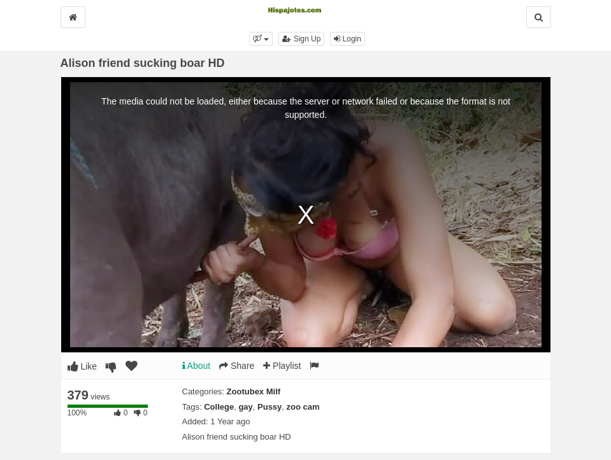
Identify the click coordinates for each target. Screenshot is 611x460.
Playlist (282, 366)
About (196, 366)
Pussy (269, 407)
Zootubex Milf (254, 391)
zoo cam (303, 407)
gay (245, 407)
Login (347, 38)
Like (82, 366)
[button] (261, 39)
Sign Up (301, 38)
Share (236, 366)
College (219, 407)
